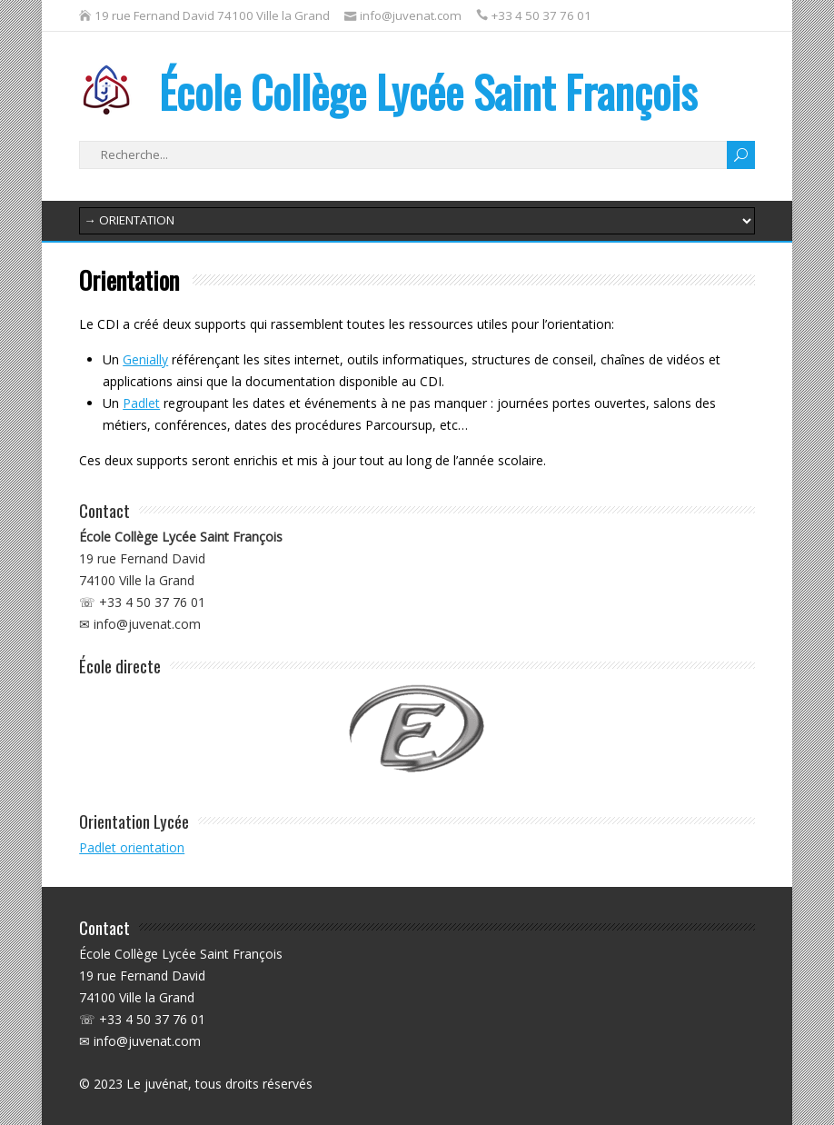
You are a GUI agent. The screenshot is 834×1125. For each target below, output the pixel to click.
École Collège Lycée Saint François (388, 91)
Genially (145, 359)
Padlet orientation (131, 847)
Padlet (141, 403)
